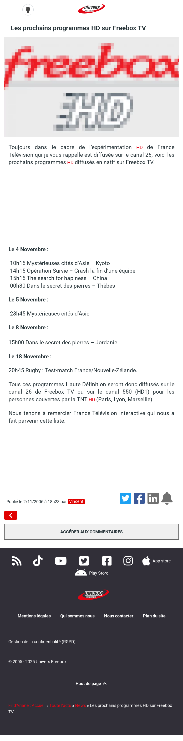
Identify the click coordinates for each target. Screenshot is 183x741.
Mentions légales (34, 614)
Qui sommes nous (77, 614)
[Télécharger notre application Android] (91, 572)
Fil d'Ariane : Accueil (27, 704)
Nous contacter (118, 614)
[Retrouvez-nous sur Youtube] (61, 560)
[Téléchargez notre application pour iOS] (157, 560)
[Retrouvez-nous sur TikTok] (38, 560)
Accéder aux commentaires (91, 531)
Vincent (76, 501)
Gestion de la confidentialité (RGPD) (42, 641)
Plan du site (154, 614)
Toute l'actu (60, 704)
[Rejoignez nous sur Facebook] (108, 560)
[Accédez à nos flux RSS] (17, 560)
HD (139, 147)
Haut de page (91, 682)
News (80, 704)
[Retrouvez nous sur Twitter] (85, 560)
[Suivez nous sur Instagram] (129, 560)
